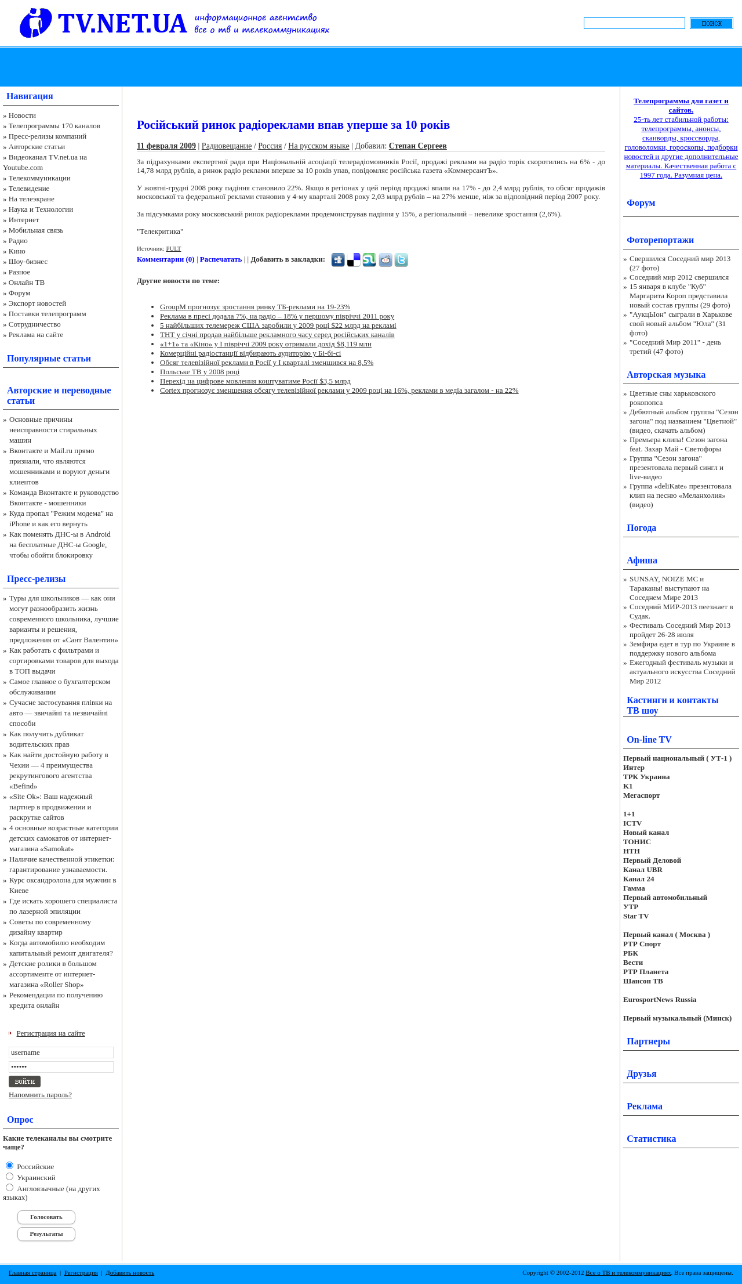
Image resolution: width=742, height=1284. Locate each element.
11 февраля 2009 (166, 146)
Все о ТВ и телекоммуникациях (628, 1272)
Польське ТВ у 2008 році (199, 371)
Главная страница (32, 1272)
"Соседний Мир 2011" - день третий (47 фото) (675, 347)
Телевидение (29, 188)
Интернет (24, 219)
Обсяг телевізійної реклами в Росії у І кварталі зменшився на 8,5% (266, 362)
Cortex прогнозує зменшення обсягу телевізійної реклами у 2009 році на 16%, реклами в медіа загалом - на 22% (339, 390)
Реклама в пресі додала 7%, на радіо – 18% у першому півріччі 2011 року (277, 316)
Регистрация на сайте (51, 1033)
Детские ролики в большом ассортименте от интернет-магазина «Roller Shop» (53, 974)
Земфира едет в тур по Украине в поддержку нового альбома (682, 648)
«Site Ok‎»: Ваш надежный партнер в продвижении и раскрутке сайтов (51, 807)
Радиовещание (227, 146)
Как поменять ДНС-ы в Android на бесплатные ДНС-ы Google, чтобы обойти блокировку (60, 544)
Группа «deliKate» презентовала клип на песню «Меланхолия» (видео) (681, 495)
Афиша (642, 560)
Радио (18, 240)
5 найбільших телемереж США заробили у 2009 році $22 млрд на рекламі (278, 325)
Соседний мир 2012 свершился (679, 277)
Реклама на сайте (36, 334)
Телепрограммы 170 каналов (54, 125)
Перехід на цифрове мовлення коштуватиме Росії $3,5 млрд (255, 381)
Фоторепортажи (660, 240)
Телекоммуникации (40, 177)
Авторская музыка (666, 374)
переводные (86, 390)
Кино (17, 251)
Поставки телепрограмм (47, 313)
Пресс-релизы (36, 579)
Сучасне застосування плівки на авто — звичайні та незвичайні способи (60, 713)
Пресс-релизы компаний (47, 136)
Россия (270, 146)
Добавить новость (130, 1272)
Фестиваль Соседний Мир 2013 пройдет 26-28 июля (680, 630)
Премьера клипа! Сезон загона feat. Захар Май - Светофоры (679, 444)
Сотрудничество (35, 324)
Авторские (29, 390)
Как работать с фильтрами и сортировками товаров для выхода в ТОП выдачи (64, 660)
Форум (20, 292)
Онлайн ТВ (27, 282)
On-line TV (649, 739)
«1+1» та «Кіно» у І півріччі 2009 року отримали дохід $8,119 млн (266, 343)
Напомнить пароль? (40, 1094)
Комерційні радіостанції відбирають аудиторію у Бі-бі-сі (250, 353)
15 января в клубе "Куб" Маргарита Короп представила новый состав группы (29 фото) (680, 295)
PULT (173, 248)
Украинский (35, 1177)
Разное (20, 271)
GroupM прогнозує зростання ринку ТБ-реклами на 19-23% (255, 306)
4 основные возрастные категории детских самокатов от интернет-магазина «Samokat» (63, 838)
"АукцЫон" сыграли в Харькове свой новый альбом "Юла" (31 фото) (681, 323)
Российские (34, 1166)
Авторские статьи (37, 146)
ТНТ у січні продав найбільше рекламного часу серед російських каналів (277, 334)
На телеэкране (31, 198)
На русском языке (318, 146)
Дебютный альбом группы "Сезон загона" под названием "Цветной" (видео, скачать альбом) (684, 421)
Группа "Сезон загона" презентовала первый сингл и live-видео (676, 467)
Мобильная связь (36, 230)
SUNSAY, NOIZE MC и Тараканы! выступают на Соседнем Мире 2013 (669, 588)
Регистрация (81, 1272)
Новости (22, 115)
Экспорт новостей (38, 303)
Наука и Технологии (41, 209)
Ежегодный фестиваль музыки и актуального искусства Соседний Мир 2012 (682, 671)
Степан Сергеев (418, 146)
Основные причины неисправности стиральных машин (53, 429)
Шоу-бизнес (28, 261)
